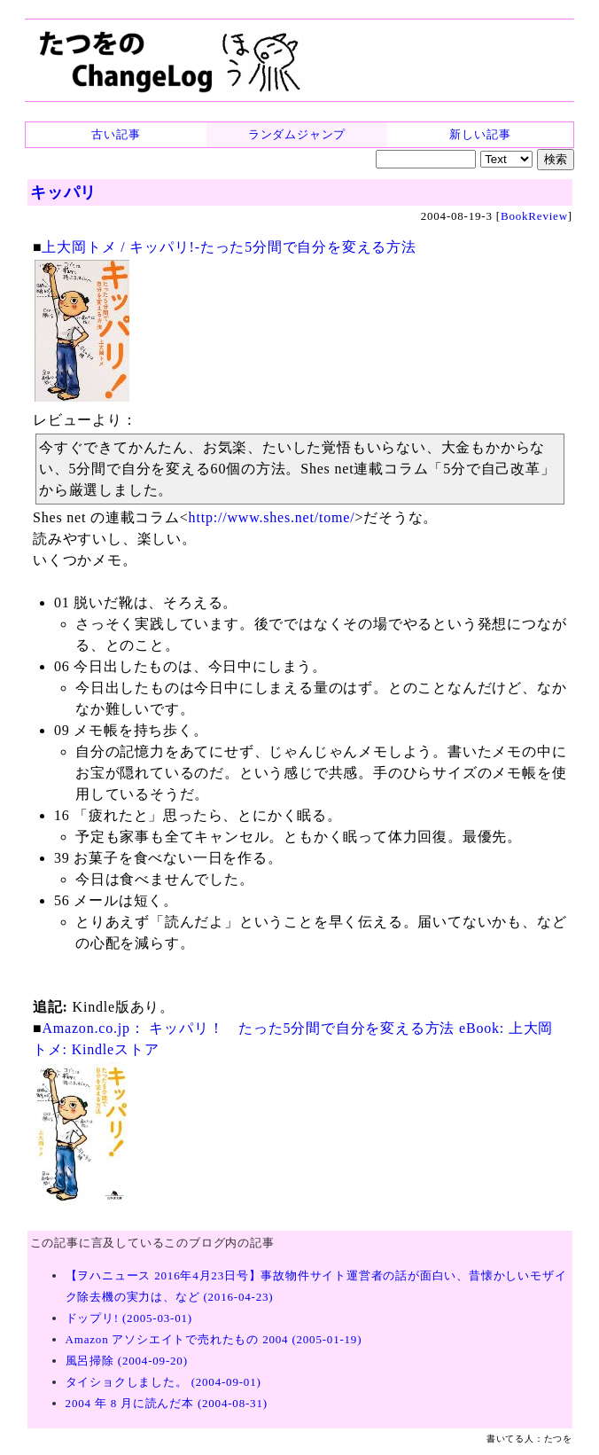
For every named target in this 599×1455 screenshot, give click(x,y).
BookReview (534, 216)
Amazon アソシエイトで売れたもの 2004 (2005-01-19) (214, 1339)
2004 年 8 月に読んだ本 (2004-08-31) (167, 1403)
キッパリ (63, 192)
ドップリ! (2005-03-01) (129, 1318)
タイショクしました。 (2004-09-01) (163, 1382)
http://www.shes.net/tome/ (272, 517)
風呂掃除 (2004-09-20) (127, 1360)
